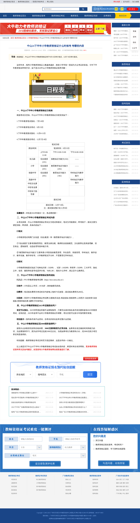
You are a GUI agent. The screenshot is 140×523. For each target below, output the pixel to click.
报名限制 (68, 486)
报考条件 (95, 483)
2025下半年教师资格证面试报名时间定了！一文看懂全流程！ (122, 116)
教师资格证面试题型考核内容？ (107, 444)
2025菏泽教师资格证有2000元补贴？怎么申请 (122, 166)
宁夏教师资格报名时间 (121, 94)
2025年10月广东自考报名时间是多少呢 (122, 198)
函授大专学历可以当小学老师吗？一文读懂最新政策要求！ (122, 162)
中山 (124, 493)
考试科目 (14, 479)
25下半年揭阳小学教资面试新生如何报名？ (122, 73)
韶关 (124, 486)
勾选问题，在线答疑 (114, 463)
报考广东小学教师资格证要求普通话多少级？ (26, 412)
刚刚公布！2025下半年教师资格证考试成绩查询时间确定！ (122, 48)
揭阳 (117, 483)
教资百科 (123, 16)
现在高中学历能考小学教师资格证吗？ (25, 397)
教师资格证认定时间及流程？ (106, 452)
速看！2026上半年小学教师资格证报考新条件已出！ (122, 130)
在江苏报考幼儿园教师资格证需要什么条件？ (122, 77)
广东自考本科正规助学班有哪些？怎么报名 (122, 205)
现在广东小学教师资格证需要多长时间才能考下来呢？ (74, 412)
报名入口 (68, 479)
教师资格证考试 (58, 16)
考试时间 (68, 490)
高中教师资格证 (41, 490)
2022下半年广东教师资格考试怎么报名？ (26, 407)
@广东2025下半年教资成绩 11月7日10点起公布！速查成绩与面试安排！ (122, 45)
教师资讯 (74, 16)
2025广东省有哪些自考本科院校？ (122, 195)
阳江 (127, 486)
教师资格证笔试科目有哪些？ (106, 439)
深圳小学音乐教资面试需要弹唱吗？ (72, 402)
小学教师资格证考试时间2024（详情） (73, 393)
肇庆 (124, 483)
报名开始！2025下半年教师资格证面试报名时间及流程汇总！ (122, 113)
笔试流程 (14, 486)
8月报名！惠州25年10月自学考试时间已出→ (122, 188)
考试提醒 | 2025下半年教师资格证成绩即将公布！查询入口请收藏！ (122, 34)
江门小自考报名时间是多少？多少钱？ (122, 202)
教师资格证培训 (90, 16)
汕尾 (120, 483)
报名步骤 (68, 493)
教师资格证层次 (19, 16)
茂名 (120, 490)
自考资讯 (107, 16)
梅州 (124, 490)
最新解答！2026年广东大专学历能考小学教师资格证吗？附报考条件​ (122, 155)
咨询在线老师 (90, 359)
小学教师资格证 (33, 38)
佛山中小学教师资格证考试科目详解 (122, 70)
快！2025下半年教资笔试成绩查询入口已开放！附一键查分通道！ (122, 52)
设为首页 (126, 2)
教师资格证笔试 (9, 2)
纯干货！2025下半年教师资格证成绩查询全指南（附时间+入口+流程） (122, 38)
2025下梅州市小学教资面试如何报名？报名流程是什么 (122, 87)
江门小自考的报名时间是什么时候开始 (122, 191)
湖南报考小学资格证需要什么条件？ (24, 393)
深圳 (127, 483)
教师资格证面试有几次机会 (122, 91)
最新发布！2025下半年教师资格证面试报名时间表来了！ (122, 123)
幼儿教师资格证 (41, 479)
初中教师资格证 (41, 486)
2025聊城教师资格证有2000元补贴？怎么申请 (122, 173)
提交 (90, 374)
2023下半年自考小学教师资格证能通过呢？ (74, 397)
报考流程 (95, 486)
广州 (117, 493)
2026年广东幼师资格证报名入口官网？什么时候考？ (122, 134)
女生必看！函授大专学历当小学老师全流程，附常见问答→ (122, 159)
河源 (127, 479)
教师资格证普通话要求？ (104, 448)
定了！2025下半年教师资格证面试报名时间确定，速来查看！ (122, 127)
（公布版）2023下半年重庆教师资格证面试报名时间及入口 (122, 84)
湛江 (120, 479)
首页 (5, 16)
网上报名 (50, 2)
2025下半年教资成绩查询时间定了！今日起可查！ (122, 41)
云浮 (127, 490)
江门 (124, 479)
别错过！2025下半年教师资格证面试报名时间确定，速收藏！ (122, 120)
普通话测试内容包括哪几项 (122, 80)
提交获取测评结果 (45, 463)
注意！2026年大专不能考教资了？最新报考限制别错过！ (122, 152)
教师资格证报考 (38, 16)
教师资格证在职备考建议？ (105, 456)
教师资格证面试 (23, 2)
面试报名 (14, 490)
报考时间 (95, 479)
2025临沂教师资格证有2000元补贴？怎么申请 (122, 169)
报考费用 (95, 490)
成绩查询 (14, 483)
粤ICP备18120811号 (82, 513)
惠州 (127, 493)
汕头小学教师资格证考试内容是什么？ (73, 407)
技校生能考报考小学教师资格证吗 (23, 402)
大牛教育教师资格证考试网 (70, 50)
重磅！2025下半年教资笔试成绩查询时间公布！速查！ (122, 31)
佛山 (120, 493)
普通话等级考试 (38, 2)
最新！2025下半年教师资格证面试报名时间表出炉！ (122, 55)
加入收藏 (135, 2)
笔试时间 (14, 493)
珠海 (120, 486)
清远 (117, 490)
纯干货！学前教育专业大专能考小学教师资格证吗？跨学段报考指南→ (122, 148)
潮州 (117, 486)
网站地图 (117, 2)
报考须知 (95, 493)
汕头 (117, 479)
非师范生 (68, 483)
